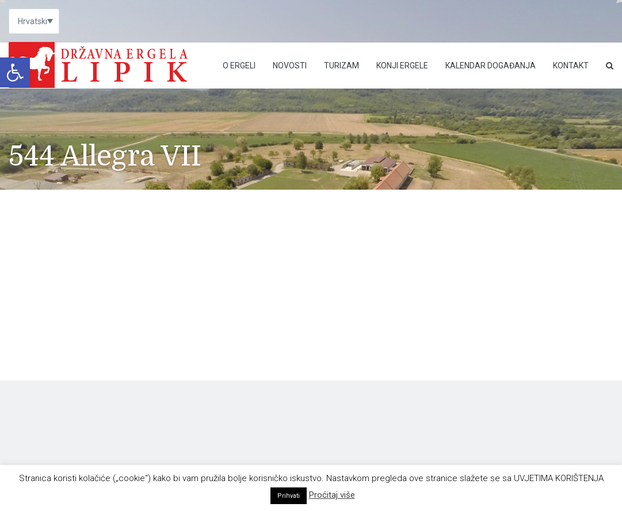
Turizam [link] (341, 65)
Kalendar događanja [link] (490, 65)
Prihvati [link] (288, 496)
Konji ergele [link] (402, 65)
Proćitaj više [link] (332, 495)
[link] (15, 72)
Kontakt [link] (571, 65)
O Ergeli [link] (239, 65)
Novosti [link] (290, 65)
